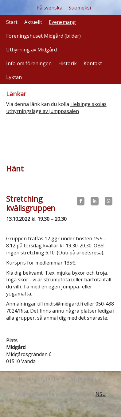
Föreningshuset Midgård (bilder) (43, 35)
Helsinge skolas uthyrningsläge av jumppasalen (56, 108)
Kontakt (93, 63)
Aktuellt (33, 22)
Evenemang (62, 22)
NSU (101, 394)
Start (12, 22)
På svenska (49, 7)
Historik (67, 63)
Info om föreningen (29, 63)
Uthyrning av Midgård (31, 49)
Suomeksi (79, 7)
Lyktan (14, 77)
